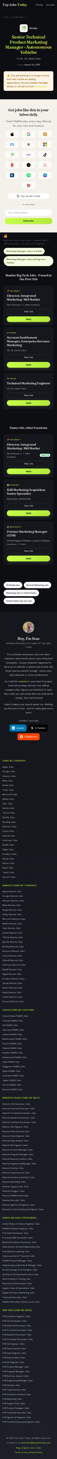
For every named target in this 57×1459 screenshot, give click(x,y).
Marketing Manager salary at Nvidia (24, 251)
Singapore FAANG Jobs (13, 1066)
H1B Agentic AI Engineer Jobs (16, 1417)
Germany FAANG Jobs (13, 1030)
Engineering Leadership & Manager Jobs (22, 1265)
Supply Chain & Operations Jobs (18, 1288)
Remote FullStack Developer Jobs (19, 1122)
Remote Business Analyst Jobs (17, 1159)
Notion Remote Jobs (12, 987)
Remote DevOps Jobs (13, 1168)
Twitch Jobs (8, 872)
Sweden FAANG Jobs (12, 1052)
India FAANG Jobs (11, 1062)
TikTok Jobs (8, 812)
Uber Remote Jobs (11, 928)
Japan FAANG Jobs (11, 1080)
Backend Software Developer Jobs (19, 1242)
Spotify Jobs (8, 817)
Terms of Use (21, 1452)
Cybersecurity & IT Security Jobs (18, 1256)
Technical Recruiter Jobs (14, 1297)
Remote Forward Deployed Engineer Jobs (22, 1209)
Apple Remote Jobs (12, 891)
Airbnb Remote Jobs (12, 932)
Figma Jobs (8, 849)
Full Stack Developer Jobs (15, 1233)
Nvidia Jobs (18, 17)
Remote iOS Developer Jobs (16, 1104)
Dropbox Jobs (9, 854)
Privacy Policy (36, 1452)
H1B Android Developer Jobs (16, 1325)
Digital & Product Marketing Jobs (18, 1292)
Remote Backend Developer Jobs (18, 1117)
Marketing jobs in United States (21, 593)
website (23, 681)
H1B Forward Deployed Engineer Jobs (21, 1422)
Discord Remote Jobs (13, 1001)
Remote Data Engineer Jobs (16, 1136)
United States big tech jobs (19, 601)
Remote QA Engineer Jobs (15, 1126)
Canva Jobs (8, 831)
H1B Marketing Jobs (12, 1399)
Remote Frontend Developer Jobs (19, 1113)
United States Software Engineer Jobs (21, 1223)
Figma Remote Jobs (12, 974)
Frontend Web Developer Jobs (17, 1237)
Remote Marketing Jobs (14, 1182)
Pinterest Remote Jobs (13, 951)
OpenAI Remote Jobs (12, 960)
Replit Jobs (7, 867)
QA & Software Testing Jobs (16, 1279)
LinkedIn (18, 728)
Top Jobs (14, 5)
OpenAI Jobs (8, 835)
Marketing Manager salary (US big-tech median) (26, 261)
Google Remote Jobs (12, 896)
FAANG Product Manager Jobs (17, 1260)
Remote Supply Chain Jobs (15, 1186)
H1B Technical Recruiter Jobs (16, 1412)
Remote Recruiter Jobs (13, 1200)
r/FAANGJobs (28, 736)
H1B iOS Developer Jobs (14, 1321)
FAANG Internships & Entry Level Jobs (21, 1302)
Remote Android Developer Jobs (18, 1108)
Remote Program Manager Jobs (17, 1154)
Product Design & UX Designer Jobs (19, 1269)
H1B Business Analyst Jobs (15, 1376)
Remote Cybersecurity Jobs (16, 1172)
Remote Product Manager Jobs (17, 1149)
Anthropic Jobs (9, 840)
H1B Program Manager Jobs (16, 1371)
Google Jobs (8, 771)
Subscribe (28, 220)
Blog (18, 1447)
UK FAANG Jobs (10, 1025)
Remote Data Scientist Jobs (15, 1131)
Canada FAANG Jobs (12, 1020)
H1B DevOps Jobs (11, 1385)
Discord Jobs (9, 877)
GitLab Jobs (8, 858)
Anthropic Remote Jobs (14, 964)
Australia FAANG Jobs (13, 1075)
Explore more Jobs (31, 1447)
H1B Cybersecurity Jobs (14, 1389)
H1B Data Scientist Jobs (14, 1348)
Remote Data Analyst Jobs (15, 1140)
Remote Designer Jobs (13, 1191)
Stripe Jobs (8, 790)
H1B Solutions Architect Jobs (16, 1394)
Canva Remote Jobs (12, 955)
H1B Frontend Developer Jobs (17, 1330)
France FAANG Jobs (12, 1043)
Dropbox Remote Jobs (13, 978)
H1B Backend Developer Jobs (16, 1334)
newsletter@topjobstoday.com (36, 1442)
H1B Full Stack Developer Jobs (17, 1339)
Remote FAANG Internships (15, 1195)
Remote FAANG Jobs (12, 1089)
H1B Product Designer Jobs (15, 1408)
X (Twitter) (38, 728)
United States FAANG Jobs (15, 1016)
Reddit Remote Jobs (12, 969)
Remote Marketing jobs (37, 585)
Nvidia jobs (40, 86)
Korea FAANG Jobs (11, 1084)
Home (6, 17)
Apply (28, 319)
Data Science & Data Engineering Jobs (21, 1246)
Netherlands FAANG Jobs (14, 1039)
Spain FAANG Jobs (11, 1071)
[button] (28, 196)
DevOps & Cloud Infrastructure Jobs (20, 1274)
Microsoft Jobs (9, 794)
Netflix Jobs (8, 799)
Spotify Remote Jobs (12, 942)
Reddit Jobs (8, 844)
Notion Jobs (8, 863)
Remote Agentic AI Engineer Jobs (18, 1204)
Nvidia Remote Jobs (12, 910)
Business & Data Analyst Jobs (17, 1283)
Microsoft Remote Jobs (13, 919)
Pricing (39, 4)
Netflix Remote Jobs (12, 923)
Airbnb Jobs (8, 808)
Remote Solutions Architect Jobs (18, 1177)
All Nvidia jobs (13, 585)
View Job (28, 311)
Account (50, 4)
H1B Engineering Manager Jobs (17, 1380)
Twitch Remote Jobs (12, 997)
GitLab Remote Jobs (12, 983)
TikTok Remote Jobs (12, 937)
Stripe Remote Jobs (12, 914)
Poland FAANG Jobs (12, 1048)
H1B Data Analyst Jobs (13, 1357)
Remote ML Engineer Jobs (15, 1145)
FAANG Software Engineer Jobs (17, 1228)
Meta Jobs (7, 780)
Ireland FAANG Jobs (12, 1034)
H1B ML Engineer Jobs (13, 1362)
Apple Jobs (8, 767)
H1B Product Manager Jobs (15, 1366)
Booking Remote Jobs (13, 946)
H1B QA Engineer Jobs (13, 1343)
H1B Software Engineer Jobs (16, 1316)
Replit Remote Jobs (11, 992)
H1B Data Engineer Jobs (14, 1353)
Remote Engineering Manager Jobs (19, 1163)
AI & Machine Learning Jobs (15, 1251)
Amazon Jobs (9, 776)
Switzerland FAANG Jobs (14, 1057)
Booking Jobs (9, 822)
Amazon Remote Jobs (13, 900)
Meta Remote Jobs (11, 905)
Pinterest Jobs (9, 826)
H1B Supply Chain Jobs (13, 1403)
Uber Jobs (7, 803)
